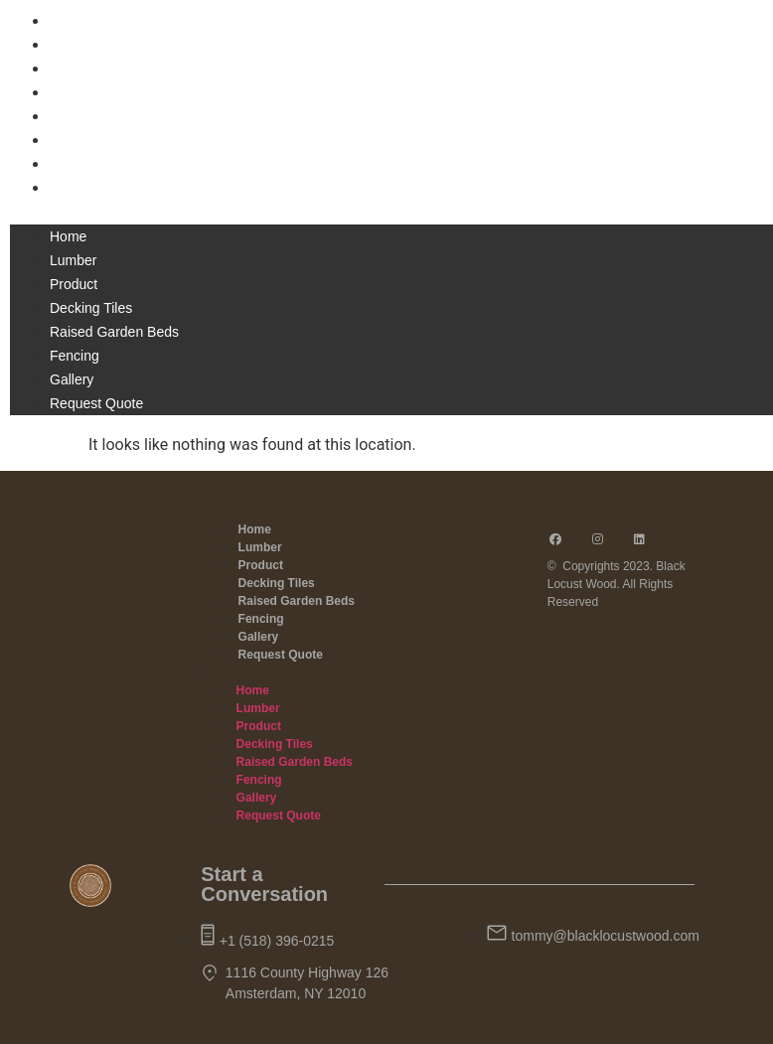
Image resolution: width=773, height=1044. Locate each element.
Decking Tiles (94, 93)
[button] (386, 212)
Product (76, 69)
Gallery (73, 165)
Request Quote (99, 189)
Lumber (75, 46)
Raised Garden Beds (118, 117)
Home (69, 22)
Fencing (76, 141)
